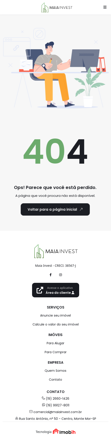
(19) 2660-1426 (55, 398)
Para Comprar (56, 352)
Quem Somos (55, 370)
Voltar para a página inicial (52, 209)
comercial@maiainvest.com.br (55, 412)
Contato (55, 379)
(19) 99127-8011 (55, 405)
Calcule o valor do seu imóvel (56, 324)
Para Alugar (55, 343)
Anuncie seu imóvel (55, 315)
